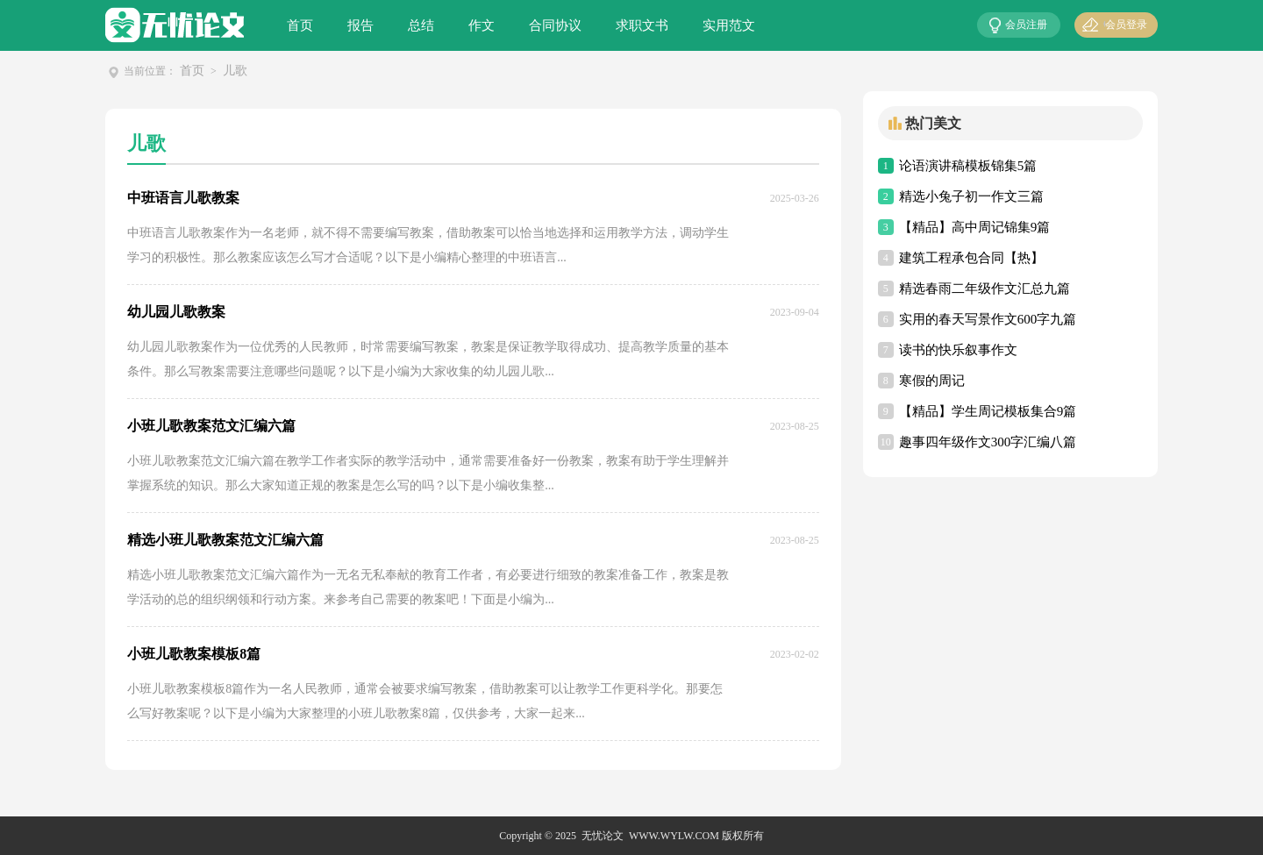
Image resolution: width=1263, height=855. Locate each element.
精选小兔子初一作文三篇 (971, 196)
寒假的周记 (932, 381)
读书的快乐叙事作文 (958, 350)
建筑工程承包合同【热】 (971, 258)
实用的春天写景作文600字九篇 (988, 319)
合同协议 (555, 25)
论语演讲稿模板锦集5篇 (968, 166)
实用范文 (729, 25)
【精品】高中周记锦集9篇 (975, 227)
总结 (421, 25)
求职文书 (642, 25)
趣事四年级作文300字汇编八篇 (988, 442)
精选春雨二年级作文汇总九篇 (984, 288)
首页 (300, 25)
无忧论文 (603, 836)
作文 (481, 25)
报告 (360, 25)
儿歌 (235, 70)
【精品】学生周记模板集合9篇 (988, 411)
